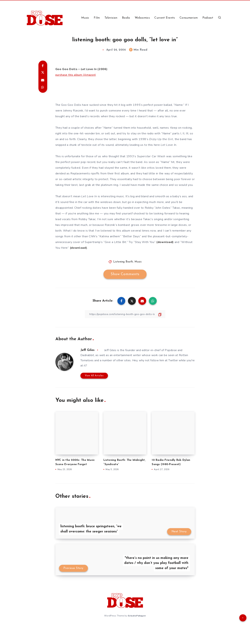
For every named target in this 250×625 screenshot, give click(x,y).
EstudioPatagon (137, 615)
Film (97, 17)
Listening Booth (123, 262)
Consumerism (189, 17)
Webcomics (142, 17)
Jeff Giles (87, 350)
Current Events (164, 17)
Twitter (173, 360)
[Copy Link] (125, 314)
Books (126, 17)
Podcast (207, 17)
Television (111, 17)
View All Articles (94, 375)
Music (85, 17)
